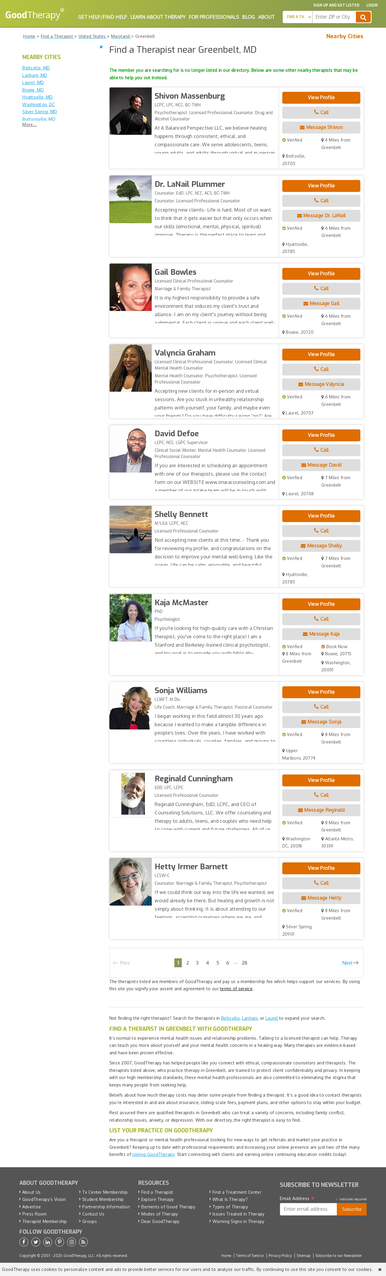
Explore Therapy (157, 1199)
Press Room (34, 1213)
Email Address (297, 1198)
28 (245, 963)
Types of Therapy (230, 1206)
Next (347, 963)
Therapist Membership (44, 1221)
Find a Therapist (157, 1192)
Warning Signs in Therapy (238, 1221)
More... (29, 124)
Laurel (272, 1018)
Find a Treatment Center (237, 1192)
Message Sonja (321, 722)
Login (372, 5)
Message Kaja (321, 634)
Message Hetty (321, 898)
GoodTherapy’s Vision (44, 1199)
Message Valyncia (321, 384)
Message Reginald (321, 810)
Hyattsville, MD (37, 97)
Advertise (31, 1206)
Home (226, 1255)
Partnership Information (106, 1206)
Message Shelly (321, 546)
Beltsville (230, 1018)
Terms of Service (250, 1255)
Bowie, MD (33, 89)
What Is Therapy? (230, 1199)
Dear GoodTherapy (160, 1221)
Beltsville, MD (36, 67)
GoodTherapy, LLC (78, 1255)
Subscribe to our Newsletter (338, 1255)
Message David (321, 465)
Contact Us (93, 1213)
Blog (248, 17)
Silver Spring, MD (39, 111)
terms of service (236, 988)
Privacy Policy (280, 1255)
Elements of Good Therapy (168, 1206)
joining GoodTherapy (153, 1154)
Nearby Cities (345, 36)
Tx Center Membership (105, 1192)
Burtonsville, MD (38, 119)
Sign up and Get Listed (336, 5)
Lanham (250, 1018)
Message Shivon (321, 127)
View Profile (321, 97)
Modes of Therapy (159, 1213)
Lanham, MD (34, 75)
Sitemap (303, 1255)
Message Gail (321, 303)
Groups (89, 1221)
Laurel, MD (33, 82)
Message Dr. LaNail (321, 215)
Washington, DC (38, 104)
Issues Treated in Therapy (239, 1213)
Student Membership (103, 1199)
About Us (31, 1192)
